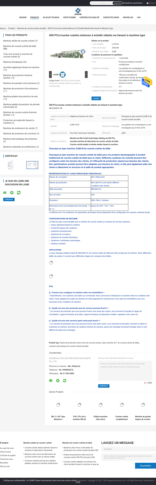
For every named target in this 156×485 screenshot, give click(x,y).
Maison (22, 17)
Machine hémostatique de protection (20, 139)
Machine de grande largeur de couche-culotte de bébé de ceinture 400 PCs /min (143, 418)
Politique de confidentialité (14, 480)
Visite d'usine (69, 17)
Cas (139, 17)
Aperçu (3, 28)
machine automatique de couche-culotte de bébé (68, 346)
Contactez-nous (111, 17)
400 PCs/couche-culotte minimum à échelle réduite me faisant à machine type (65, 83)
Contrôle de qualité (89, 17)
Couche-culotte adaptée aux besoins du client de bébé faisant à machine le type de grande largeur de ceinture (81, 463)
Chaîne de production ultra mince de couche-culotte (80, 343)
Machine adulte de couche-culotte (18, 41)
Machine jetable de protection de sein (20, 96)
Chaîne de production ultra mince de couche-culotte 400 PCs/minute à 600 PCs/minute (79, 456)
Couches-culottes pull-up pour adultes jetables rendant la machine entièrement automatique (41, 462)
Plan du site (5, 466)
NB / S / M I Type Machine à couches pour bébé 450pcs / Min (58, 418)
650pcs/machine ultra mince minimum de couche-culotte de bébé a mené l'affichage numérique (100, 418)
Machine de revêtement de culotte (19, 128)
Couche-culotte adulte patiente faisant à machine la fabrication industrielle (41, 449)
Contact (96, 98)
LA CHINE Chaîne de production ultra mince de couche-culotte (51, 480)
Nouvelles (128, 17)
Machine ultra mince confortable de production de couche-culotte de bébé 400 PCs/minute (81, 449)
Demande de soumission (132, 3)
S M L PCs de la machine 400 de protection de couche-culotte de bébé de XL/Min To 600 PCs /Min (79, 418)
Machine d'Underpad (12, 62)
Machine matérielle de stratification (19, 147)
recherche (117, 3)
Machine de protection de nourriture (19, 133)
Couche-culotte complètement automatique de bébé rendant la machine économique (121, 418)
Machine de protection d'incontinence (20, 88)
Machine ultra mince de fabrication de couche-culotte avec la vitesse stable (40, 455)
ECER (78, 482)
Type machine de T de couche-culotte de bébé (120, 343)
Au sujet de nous (51, 17)
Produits (34, 17)
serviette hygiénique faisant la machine (21, 67)
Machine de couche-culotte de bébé (31, 28)
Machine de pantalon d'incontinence (20, 83)
